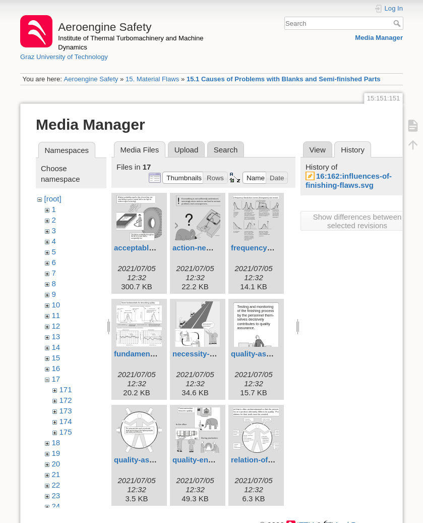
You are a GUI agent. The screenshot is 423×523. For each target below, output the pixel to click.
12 (56, 326)
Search (398, 23)
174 (65, 421)
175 (65, 432)
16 (56, 368)
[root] (53, 198)
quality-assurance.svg (154, 459)
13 (56, 336)
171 (65, 389)
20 (56, 463)
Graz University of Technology (64, 57)
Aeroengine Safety (91, 79)
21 (56, 474)
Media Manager (379, 37)
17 (56, 379)
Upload (186, 149)
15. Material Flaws (152, 79)
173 (65, 410)
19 (56, 453)
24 (56, 506)
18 (56, 442)
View (318, 149)
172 (65, 400)
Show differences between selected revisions (357, 221)
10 (56, 304)
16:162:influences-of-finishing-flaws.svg (349, 180)
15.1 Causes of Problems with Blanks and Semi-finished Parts (284, 79)
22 (56, 485)
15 (56, 357)
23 (56, 495)
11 (56, 315)
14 (56, 347)
